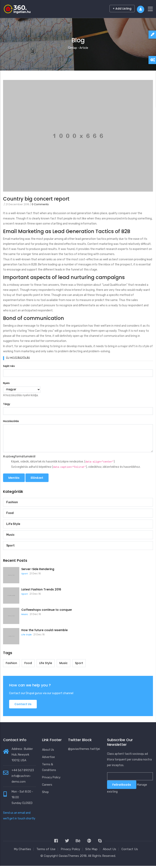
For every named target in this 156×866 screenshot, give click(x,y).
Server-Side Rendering (37, 569)
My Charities (22, 849)
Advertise (48, 757)
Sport (10, 545)
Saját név (9, 366)
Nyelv (6, 383)
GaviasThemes (69, 856)
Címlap (72, 48)
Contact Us (129, 849)
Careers (47, 784)
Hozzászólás (11, 421)
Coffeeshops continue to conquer (46, 610)
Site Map (91, 849)
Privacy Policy (51, 777)
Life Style (13, 524)
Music (10, 535)
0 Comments (40, 204)
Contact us (22, 704)
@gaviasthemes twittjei (84, 749)
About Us (48, 749)
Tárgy (6, 404)
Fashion (12, 502)
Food (10, 513)
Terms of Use (45, 849)
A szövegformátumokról (19, 456)
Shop (45, 792)
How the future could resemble (44, 630)
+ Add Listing (122, 9)
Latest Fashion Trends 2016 (41, 589)
